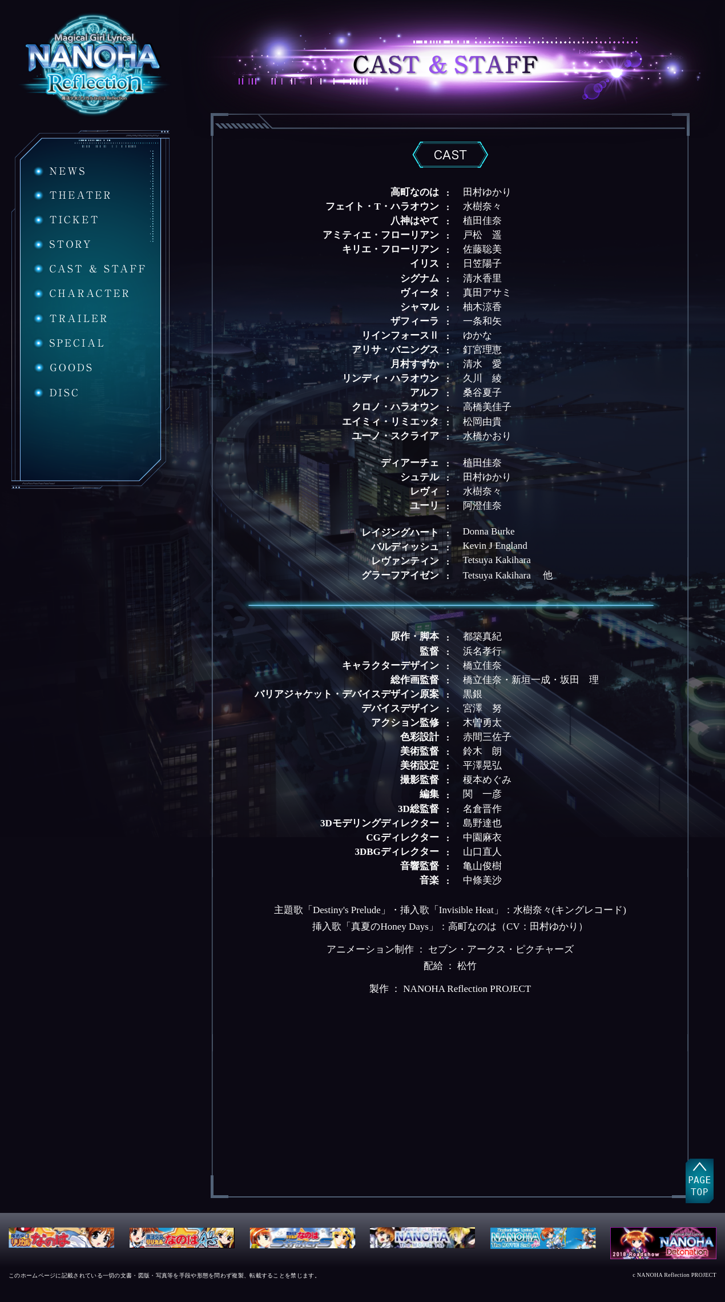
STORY (62, 244)
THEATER (71, 195)
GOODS (63, 367)
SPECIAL (68, 343)
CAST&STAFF (89, 269)
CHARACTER (81, 293)
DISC (55, 393)
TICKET (65, 220)
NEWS (58, 171)
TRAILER (70, 318)
